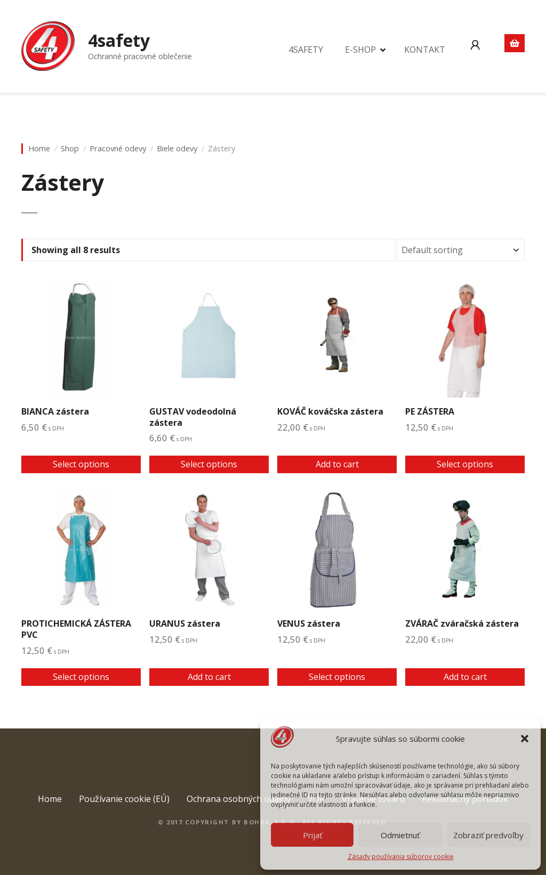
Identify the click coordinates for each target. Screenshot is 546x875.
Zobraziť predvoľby (488, 835)
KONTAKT (424, 49)
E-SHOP (360, 49)
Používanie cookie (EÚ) (124, 799)
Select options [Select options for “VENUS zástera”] (337, 677)
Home (39, 148)
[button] (524, 738)
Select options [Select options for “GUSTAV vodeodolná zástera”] (209, 464)
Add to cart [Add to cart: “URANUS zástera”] (209, 677)
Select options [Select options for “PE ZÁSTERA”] (465, 464)
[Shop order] (460, 250)
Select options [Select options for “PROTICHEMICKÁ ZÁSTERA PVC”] (81, 677)
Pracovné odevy (118, 148)
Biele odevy (177, 148)
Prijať (312, 835)
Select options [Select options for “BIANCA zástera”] (81, 464)
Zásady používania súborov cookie (401, 856)
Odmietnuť (400, 835)
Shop (70, 148)
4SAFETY (305, 49)
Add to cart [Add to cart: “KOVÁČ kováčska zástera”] (337, 464)
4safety (119, 40)
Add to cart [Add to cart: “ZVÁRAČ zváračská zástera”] (465, 677)
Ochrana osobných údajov (239, 799)
